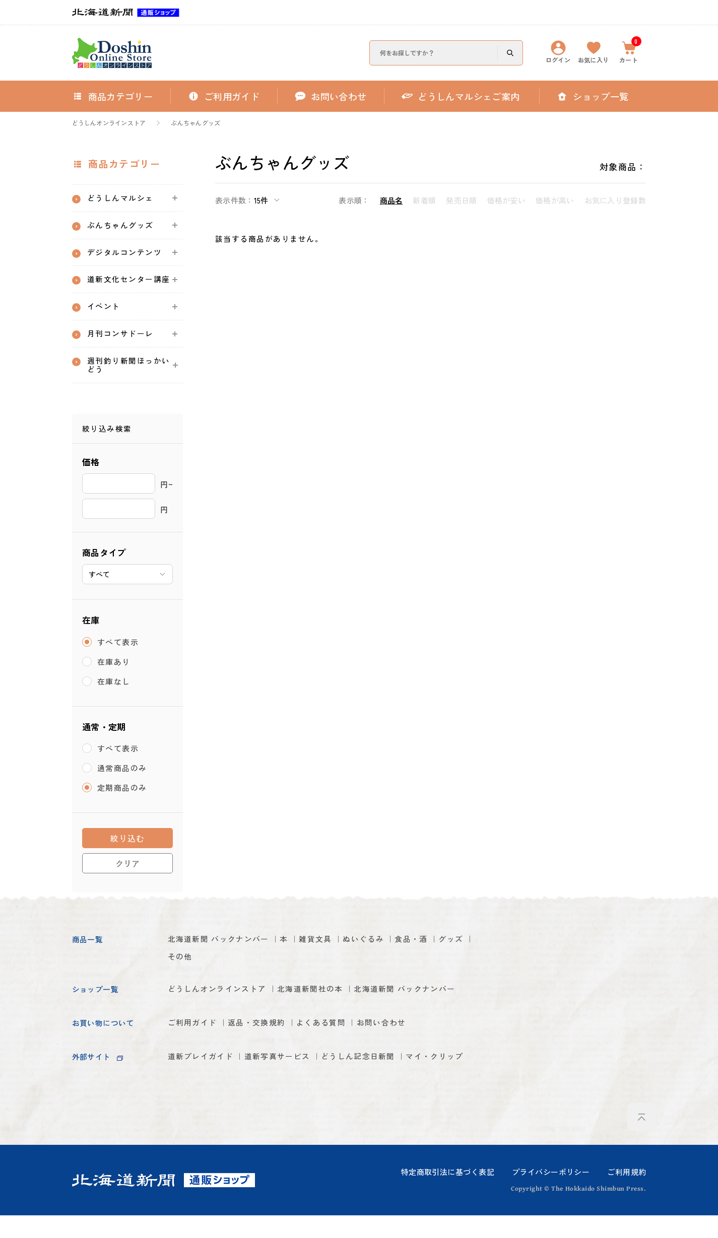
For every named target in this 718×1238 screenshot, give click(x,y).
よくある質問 (342, 1066)
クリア (127, 885)
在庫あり (114, 684)
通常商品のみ (122, 790)
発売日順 (461, 200)
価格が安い (506, 200)
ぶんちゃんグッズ (195, 122)
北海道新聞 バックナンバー (225, 961)
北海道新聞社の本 (329, 1014)
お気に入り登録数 (615, 200)
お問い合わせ (411, 1066)
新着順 (424, 200)
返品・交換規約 (269, 1066)
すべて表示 (118, 664)
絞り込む (128, 860)
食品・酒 (445, 961)
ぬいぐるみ (390, 961)
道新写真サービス (292, 1101)
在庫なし (114, 703)
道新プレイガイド (205, 1101)
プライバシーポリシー (551, 1194)
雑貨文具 (336, 961)
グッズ (182, 980)
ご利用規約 (626, 1194)
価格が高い (555, 200)
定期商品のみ (122, 809)
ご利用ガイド (196, 1066)
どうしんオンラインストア (109, 122)
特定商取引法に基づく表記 (447, 1194)
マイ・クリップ (200, 1120)
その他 (222, 980)
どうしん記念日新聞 (384, 1101)
